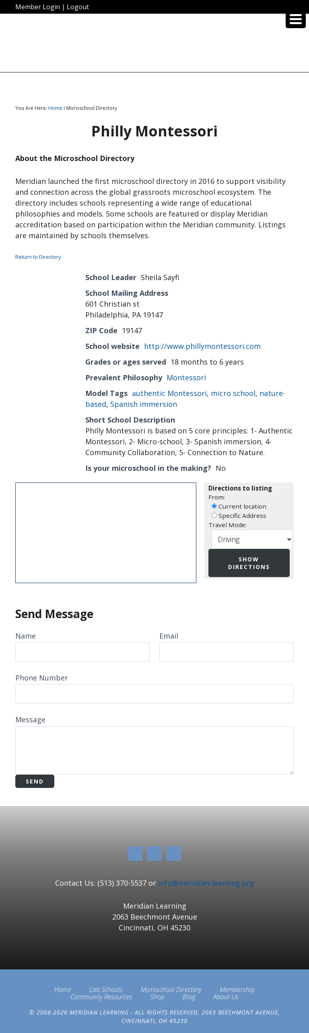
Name (25, 636)
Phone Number (41, 677)
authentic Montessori (169, 393)
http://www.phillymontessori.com (202, 346)
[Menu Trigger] (296, 18)
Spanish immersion (143, 404)
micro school (233, 393)
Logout (78, 6)
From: (216, 497)
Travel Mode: (227, 525)
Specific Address (239, 515)
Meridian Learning (154, 46)
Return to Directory (38, 256)
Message (30, 719)
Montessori (186, 377)
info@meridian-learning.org (206, 883)
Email (168, 636)
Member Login (37, 6)
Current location (239, 506)
